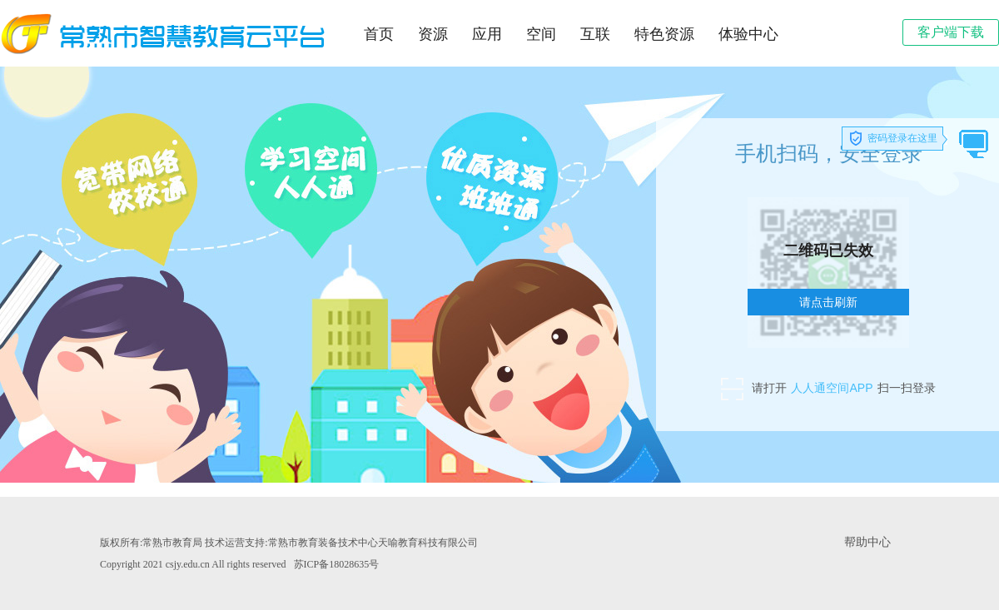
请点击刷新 (828, 302)
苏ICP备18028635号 (337, 564)
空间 (541, 34)
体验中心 (748, 34)
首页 (379, 34)
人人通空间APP (831, 387)
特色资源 (664, 34)
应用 (487, 34)
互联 (595, 34)
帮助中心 (867, 542)
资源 (433, 34)
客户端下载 (950, 32)
